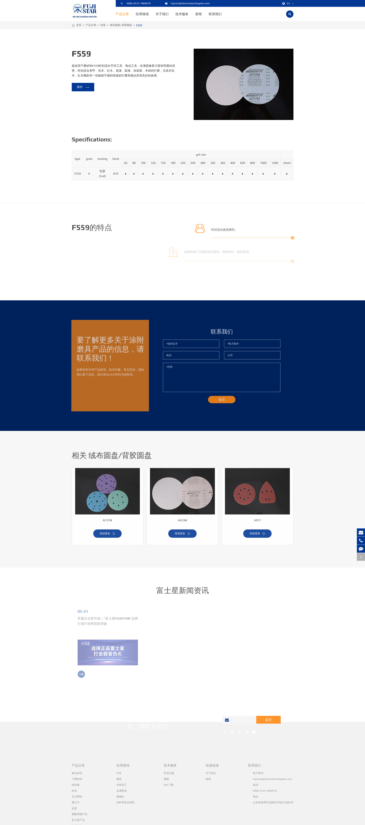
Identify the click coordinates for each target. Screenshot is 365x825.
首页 (79, 25)
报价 (83, 87)
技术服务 (181, 16)
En (287, 3)
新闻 (198, 16)
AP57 (257, 522)
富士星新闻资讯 (182, 592)
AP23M (182, 522)
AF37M (107, 522)
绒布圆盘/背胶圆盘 (121, 25)
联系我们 (215, 16)
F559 (139, 25)
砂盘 (103, 25)
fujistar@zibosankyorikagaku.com (187, 3)
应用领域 (142, 16)
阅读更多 (107, 535)
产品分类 (122, 16)
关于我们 (162, 16)
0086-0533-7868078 (135, 3)
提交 (268, 721)
